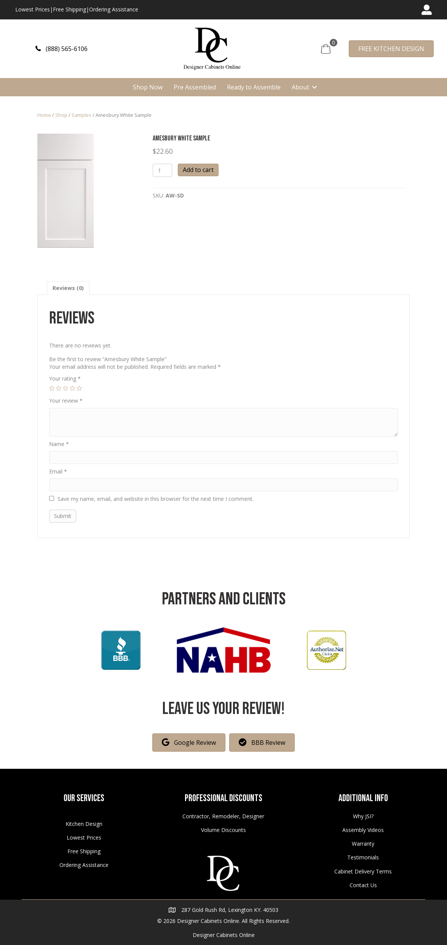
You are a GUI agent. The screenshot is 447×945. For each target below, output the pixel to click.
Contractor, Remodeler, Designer (223, 816)
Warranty (363, 843)
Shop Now (148, 87)
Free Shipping (69, 9)
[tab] (68, 288)
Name (59, 444)
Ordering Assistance (113, 9)
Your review (66, 400)
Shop (61, 115)
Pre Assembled (195, 87)
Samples (81, 115)
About (300, 87)
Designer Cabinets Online (224, 935)
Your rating (65, 378)
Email (58, 471)
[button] (61, 49)
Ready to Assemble (254, 87)
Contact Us (363, 885)
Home (44, 115)
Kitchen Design (83, 823)
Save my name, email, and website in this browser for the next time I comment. (155, 498)
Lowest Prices (32, 9)
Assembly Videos (363, 829)
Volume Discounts (223, 829)
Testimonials (363, 857)
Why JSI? (363, 816)
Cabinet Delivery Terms (363, 871)
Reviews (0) (68, 288)
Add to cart (198, 170)
